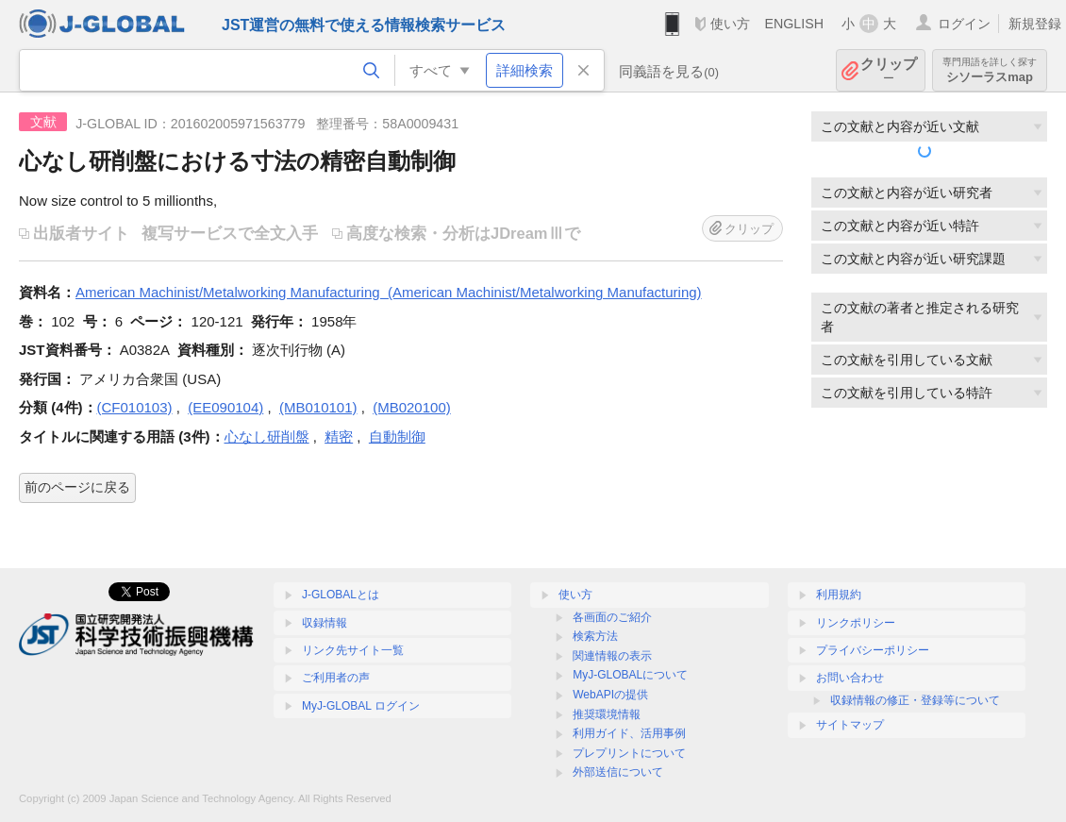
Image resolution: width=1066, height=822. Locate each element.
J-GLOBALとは (340, 594)
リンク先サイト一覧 (353, 650)
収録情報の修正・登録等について (915, 700)
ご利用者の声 (336, 677)
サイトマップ (850, 724)
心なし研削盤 (267, 436)
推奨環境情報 (607, 714)
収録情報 (324, 622)
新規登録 (1034, 23)
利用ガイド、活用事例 (629, 733)
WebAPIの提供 (610, 694)
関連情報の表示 (612, 656)
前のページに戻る (77, 487)
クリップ (888, 70)
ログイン (964, 23)
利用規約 (838, 594)
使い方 (730, 23)
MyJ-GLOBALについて (630, 674)
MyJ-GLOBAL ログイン (361, 706)
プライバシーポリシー (872, 650)
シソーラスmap (989, 70)
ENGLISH (794, 23)
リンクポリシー (855, 622)
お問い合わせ (850, 677)
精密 (339, 436)
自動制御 (397, 436)
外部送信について (618, 772)
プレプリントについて (629, 753)
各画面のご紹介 (612, 617)
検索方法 (595, 636)
